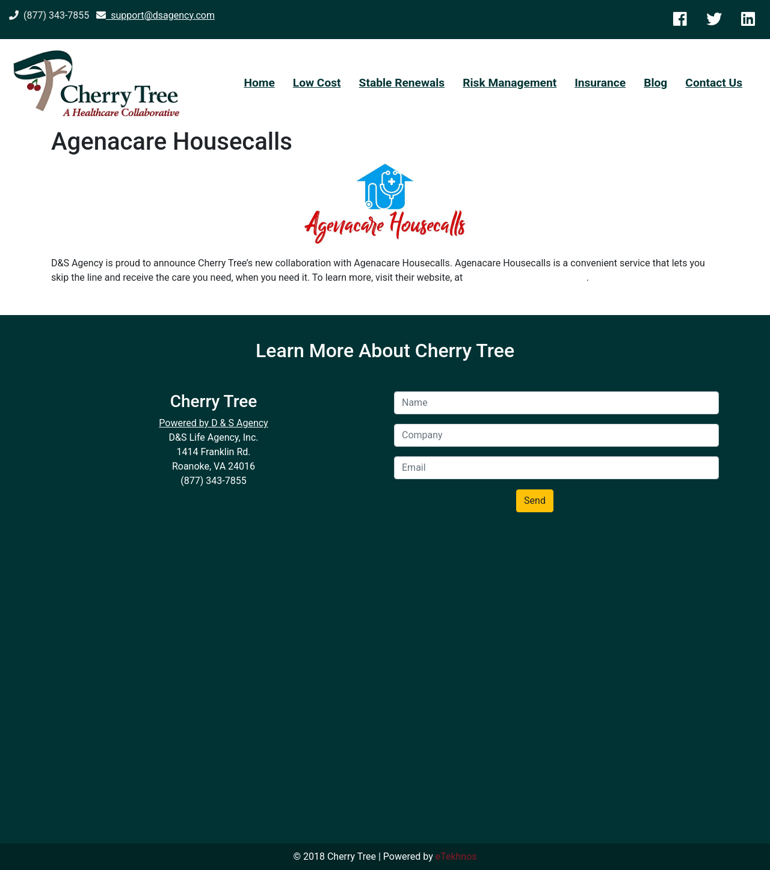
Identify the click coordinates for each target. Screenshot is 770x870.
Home (259, 83)
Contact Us (713, 83)
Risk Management (509, 83)
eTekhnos (456, 856)
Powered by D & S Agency (213, 423)
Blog (655, 83)
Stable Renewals (402, 83)
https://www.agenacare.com (525, 277)
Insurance (600, 83)
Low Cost (317, 83)
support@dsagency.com (155, 15)
